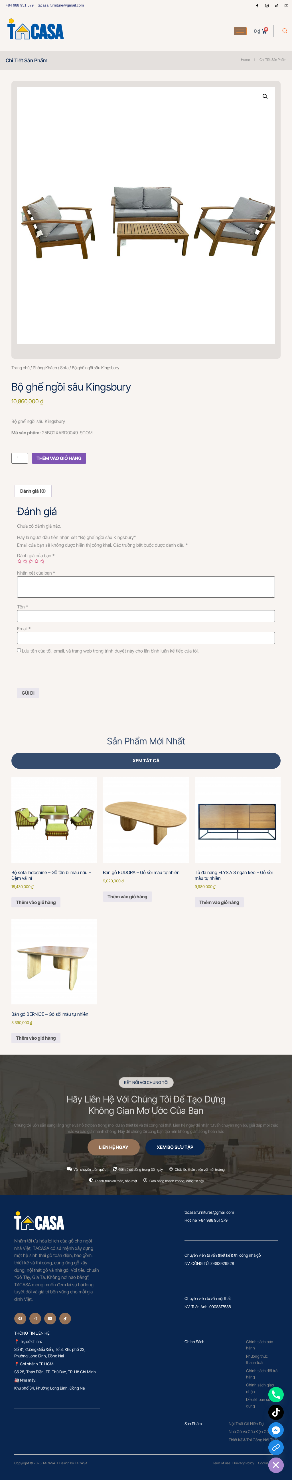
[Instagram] (267, 5)
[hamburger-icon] (240, 31)
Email (24, 628)
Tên (22, 606)
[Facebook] (257, 5)
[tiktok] (276, 5)
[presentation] (60, 671)
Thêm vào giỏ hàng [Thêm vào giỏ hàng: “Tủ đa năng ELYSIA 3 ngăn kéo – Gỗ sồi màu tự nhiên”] (219, 902)
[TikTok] (276, 1412)
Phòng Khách (45, 367)
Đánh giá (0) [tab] (33, 491)
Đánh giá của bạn (35, 555)
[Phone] (276, 1394)
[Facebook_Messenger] (276, 1430)
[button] (265, 96)
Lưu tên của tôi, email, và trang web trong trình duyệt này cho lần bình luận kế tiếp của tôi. (110, 651)
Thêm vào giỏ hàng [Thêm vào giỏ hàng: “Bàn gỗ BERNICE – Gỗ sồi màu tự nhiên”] (36, 1038)
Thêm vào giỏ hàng (59, 458)
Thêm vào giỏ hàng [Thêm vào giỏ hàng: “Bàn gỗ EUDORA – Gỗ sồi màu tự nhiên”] (127, 896)
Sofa (64, 367)
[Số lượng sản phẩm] (19, 458)
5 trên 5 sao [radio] (42, 561)
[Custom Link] (276, 1447)
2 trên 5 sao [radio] (25, 561)
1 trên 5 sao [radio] (19, 561)
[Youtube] (286, 5)
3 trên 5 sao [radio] (31, 561)
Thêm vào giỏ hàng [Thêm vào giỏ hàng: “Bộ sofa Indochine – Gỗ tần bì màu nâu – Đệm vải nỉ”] (36, 902)
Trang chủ (20, 367)
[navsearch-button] (285, 31)
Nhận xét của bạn (36, 573)
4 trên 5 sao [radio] (36, 561)
